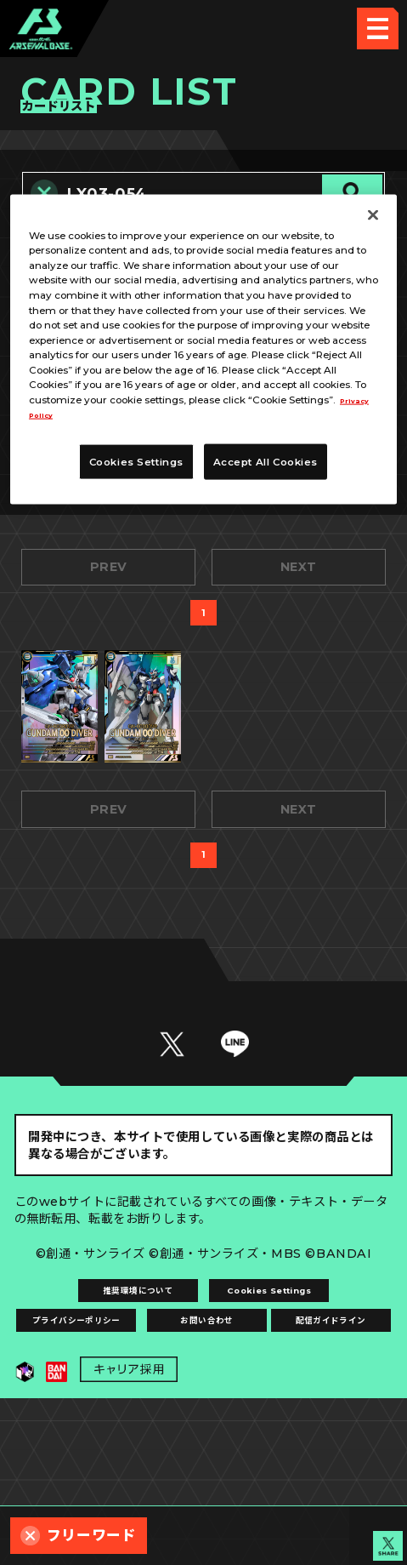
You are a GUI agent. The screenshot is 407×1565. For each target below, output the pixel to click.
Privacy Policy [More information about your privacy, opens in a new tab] (119, 414)
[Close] (373, 214)
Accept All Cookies (266, 461)
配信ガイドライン (203, 1474)
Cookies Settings (298, 1387)
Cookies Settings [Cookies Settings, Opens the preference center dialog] (136, 461)
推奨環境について (108, 1387)
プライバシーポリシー (109, 1431)
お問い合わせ (299, 1431)
